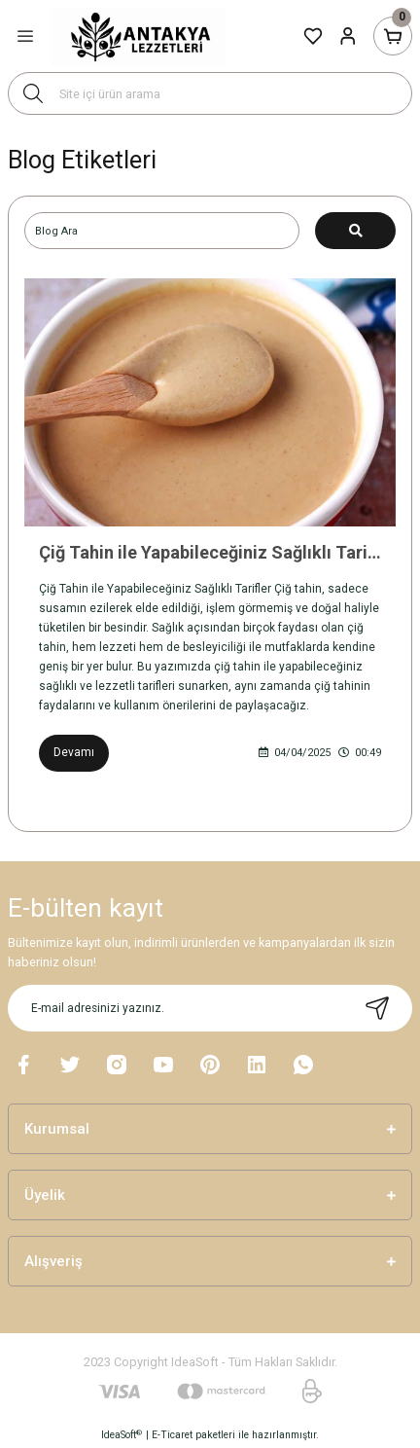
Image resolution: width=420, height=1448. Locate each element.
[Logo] (138, 36)
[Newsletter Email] (210, 1008)
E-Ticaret (172, 1435)
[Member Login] (348, 36)
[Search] (210, 93)
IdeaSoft (121, 1435)
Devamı (73, 752)
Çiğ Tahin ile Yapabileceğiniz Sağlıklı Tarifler (210, 552)
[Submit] (377, 1008)
